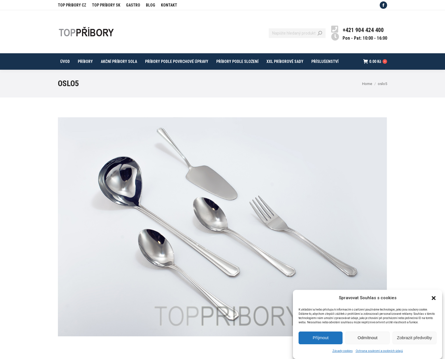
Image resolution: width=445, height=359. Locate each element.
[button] (433, 301)
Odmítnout (367, 340)
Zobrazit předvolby (414, 340)
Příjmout (321, 340)
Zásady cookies (342, 353)
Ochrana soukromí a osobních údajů (379, 353)
